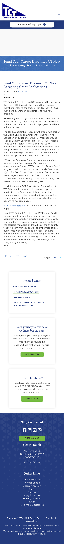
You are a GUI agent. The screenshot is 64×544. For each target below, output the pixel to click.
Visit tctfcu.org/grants (15, 205)
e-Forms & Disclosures (32, 505)
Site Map (50, 518)
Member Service (32, 462)
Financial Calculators (26, 292)
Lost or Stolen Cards (32, 479)
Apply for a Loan (32, 495)
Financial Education (24, 287)
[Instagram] (40, 430)
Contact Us (32, 399)
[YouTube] (35, 430)
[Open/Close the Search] (59, 7)
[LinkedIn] (30, 430)
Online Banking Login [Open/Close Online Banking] (32, 24)
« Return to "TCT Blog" (15, 256)
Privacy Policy (36, 518)
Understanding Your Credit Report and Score (28, 304)
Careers (32, 492)
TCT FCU (22, 91)
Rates (32, 489)
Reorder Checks (32, 483)
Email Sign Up (32, 438)
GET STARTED (32, 354)
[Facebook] (25, 430)
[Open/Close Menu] (59, 14)
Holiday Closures (32, 498)
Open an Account (32, 486)
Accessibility (32, 521)
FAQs (32, 501)
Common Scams (21, 297)
